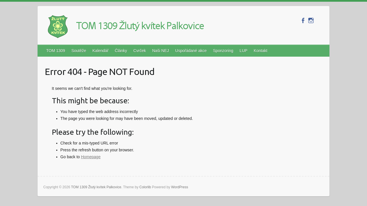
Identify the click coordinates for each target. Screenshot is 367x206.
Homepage (91, 156)
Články (121, 50)
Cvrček (139, 50)
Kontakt (260, 50)
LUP (243, 50)
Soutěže (78, 50)
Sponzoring (223, 50)
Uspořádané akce (191, 50)
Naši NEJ (160, 50)
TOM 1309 (55, 50)
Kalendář (100, 50)
